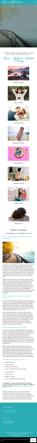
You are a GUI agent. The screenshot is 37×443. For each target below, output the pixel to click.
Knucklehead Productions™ (23, 433)
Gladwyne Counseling (8, 394)
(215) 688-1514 (6, 386)
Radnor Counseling (16, 399)
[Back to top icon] (18, 429)
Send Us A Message (8, 422)
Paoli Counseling (23, 397)
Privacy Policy (14, 435)
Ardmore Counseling (7, 391)
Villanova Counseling (26, 399)
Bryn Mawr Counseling (18, 391)
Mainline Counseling (25, 396)
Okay (33, 440)
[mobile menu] (35, 2)
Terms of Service (22, 435)
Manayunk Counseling (13, 397)
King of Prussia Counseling (19, 394)
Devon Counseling (25, 393)
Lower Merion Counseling (14, 396)
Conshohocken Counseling (14, 393)
